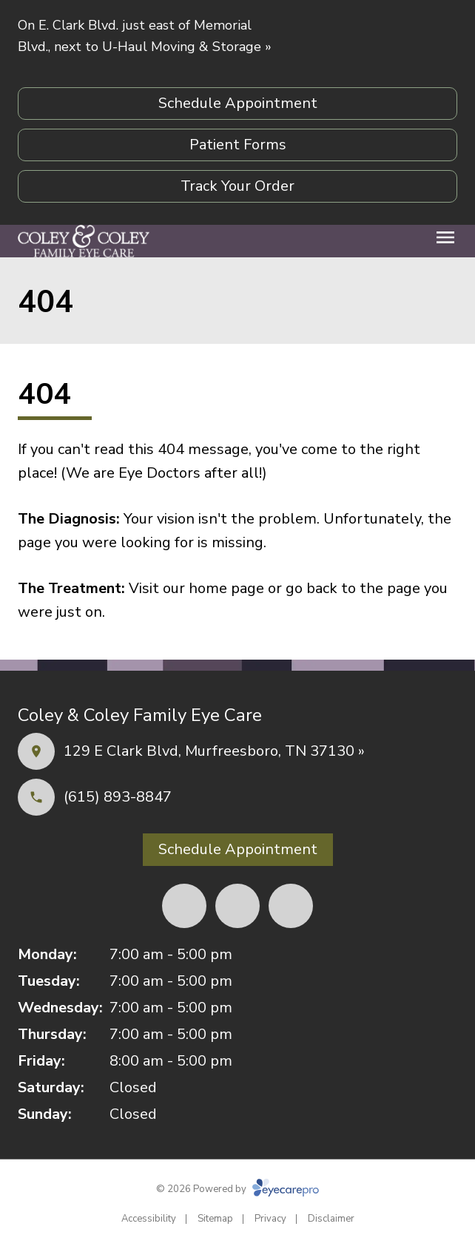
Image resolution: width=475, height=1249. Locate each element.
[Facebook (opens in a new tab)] (184, 906)
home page (226, 588)
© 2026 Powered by (237, 1189)
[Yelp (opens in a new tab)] (237, 906)
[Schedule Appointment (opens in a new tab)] (237, 103)
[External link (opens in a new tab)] (291, 906)
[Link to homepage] (83, 241)
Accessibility (148, 1218)
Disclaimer (331, 1218)
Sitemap (215, 1218)
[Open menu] (445, 237)
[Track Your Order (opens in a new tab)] (237, 186)
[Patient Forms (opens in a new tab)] (237, 145)
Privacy (270, 1218)
